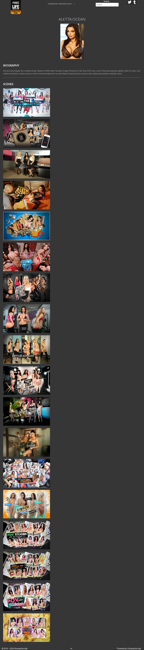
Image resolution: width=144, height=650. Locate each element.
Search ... (107, 1)
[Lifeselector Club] (16, 7)
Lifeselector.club (134, 648)
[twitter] (129, 2)
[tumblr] (135, 2)
